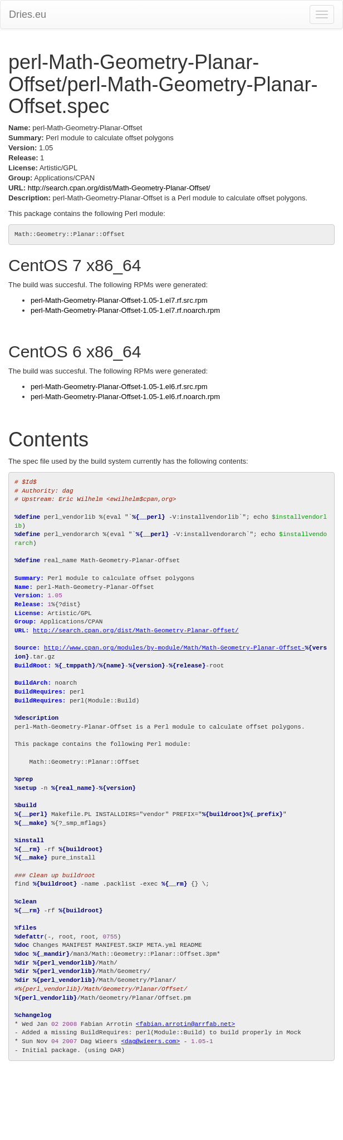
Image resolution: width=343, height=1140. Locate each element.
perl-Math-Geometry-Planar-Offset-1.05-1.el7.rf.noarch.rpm (125, 310)
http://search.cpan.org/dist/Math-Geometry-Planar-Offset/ (119, 188)
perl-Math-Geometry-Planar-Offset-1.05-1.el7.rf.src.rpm (119, 300)
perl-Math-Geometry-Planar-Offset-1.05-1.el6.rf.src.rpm (119, 386)
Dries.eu (27, 14)
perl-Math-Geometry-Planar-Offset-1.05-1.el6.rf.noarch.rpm (125, 396)
